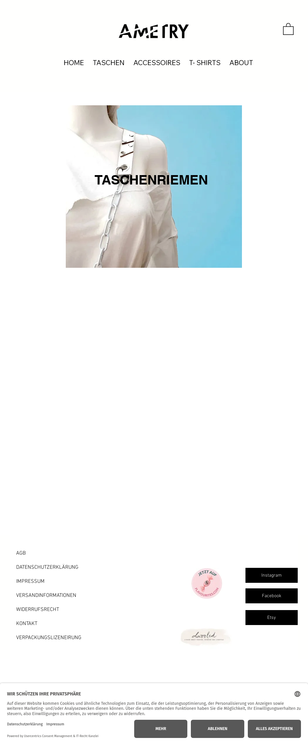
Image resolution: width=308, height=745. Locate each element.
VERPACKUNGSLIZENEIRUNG (48, 638)
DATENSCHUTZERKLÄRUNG (47, 567)
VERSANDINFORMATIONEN (46, 595)
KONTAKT (26, 624)
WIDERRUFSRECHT (37, 610)
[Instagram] (271, 575)
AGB (21, 553)
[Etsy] (271, 617)
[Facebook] (271, 595)
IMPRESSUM (30, 581)
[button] (288, 28)
